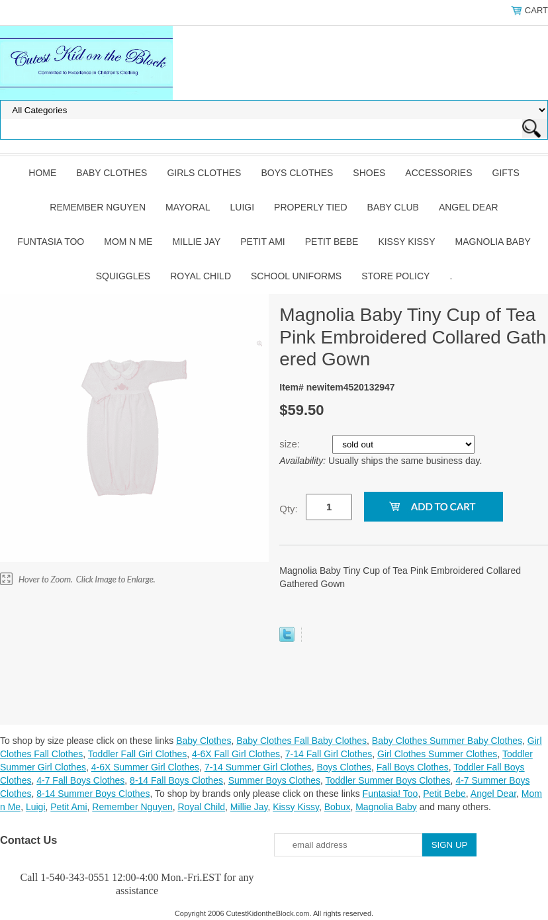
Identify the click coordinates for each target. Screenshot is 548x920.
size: (290, 443)
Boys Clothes (297, 172)
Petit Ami (262, 241)
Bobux (337, 807)
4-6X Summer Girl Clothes (145, 767)
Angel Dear (468, 207)
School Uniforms (296, 276)
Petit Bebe (332, 241)
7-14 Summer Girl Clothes (258, 767)
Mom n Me (128, 241)
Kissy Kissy (406, 241)
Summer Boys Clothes (274, 780)
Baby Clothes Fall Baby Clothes (301, 740)
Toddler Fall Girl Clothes (137, 754)
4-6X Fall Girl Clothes (236, 754)
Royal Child (200, 276)
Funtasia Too (50, 241)
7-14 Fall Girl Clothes (329, 754)
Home (42, 172)
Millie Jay (196, 241)
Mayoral (187, 207)
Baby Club (393, 207)
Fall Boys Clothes (413, 767)
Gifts (506, 172)
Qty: (288, 508)
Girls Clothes (204, 172)
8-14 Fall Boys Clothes (176, 780)
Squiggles (123, 276)
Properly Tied (310, 207)
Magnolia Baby (493, 241)
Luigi (242, 207)
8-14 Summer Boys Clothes (93, 793)
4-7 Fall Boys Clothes (80, 780)
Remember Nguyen (98, 207)
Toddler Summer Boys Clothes (388, 780)
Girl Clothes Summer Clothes (437, 754)
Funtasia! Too (390, 793)
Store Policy (395, 276)
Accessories (438, 172)
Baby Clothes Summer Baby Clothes (447, 740)
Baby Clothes (111, 172)
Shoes (369, 172)
